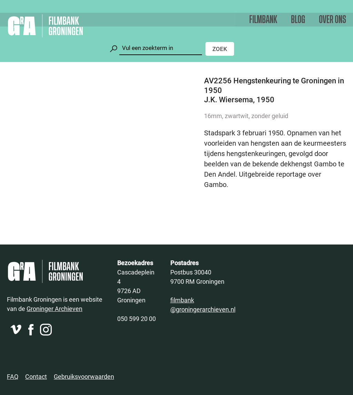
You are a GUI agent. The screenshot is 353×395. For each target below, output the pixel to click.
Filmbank (263, 19)
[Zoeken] (160, 48)
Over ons (332, 19)
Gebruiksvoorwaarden (84, 376)
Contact (36, 376)
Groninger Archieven (54, 308)
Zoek (219, 49)
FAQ (12, 376)
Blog (298, 19)
